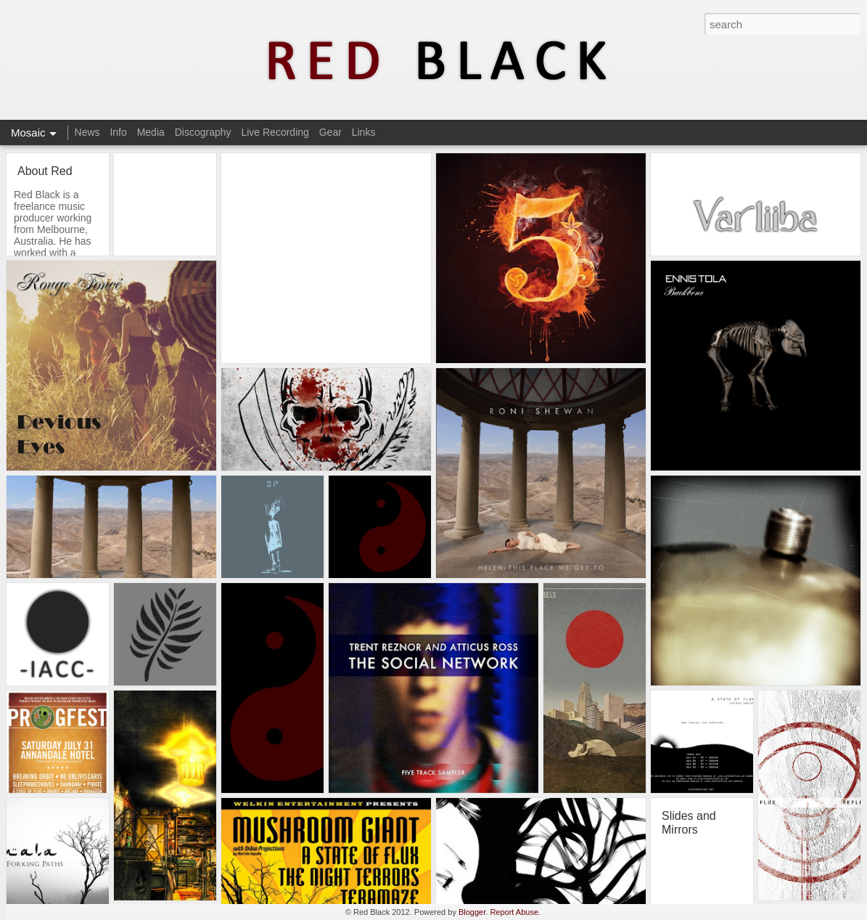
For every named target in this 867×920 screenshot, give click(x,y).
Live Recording (274, 132)
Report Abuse (514, 912)
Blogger (472, 912)
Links (364, 132)
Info (118, 132)
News (87, 132)
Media (151, 132)
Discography (203, 132)
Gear (330, 132)
